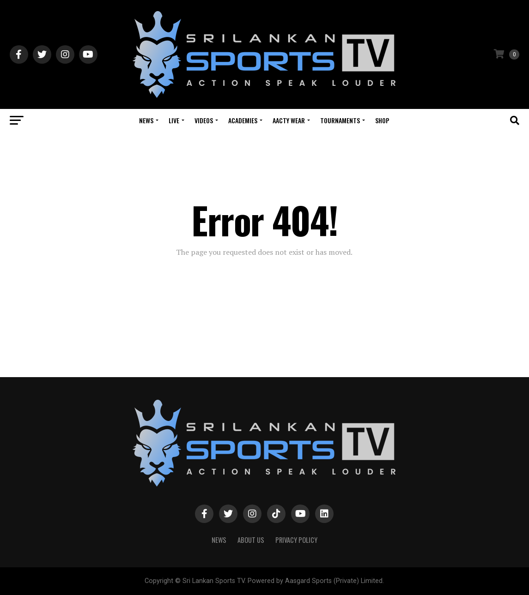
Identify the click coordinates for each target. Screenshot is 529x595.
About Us (250, 540)
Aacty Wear (289, 120)
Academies (242, 120)
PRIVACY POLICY (296, 540)
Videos (204, 120)
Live (174, 120)
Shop (382, 120)
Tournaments (340, 120)
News (146, 120)
